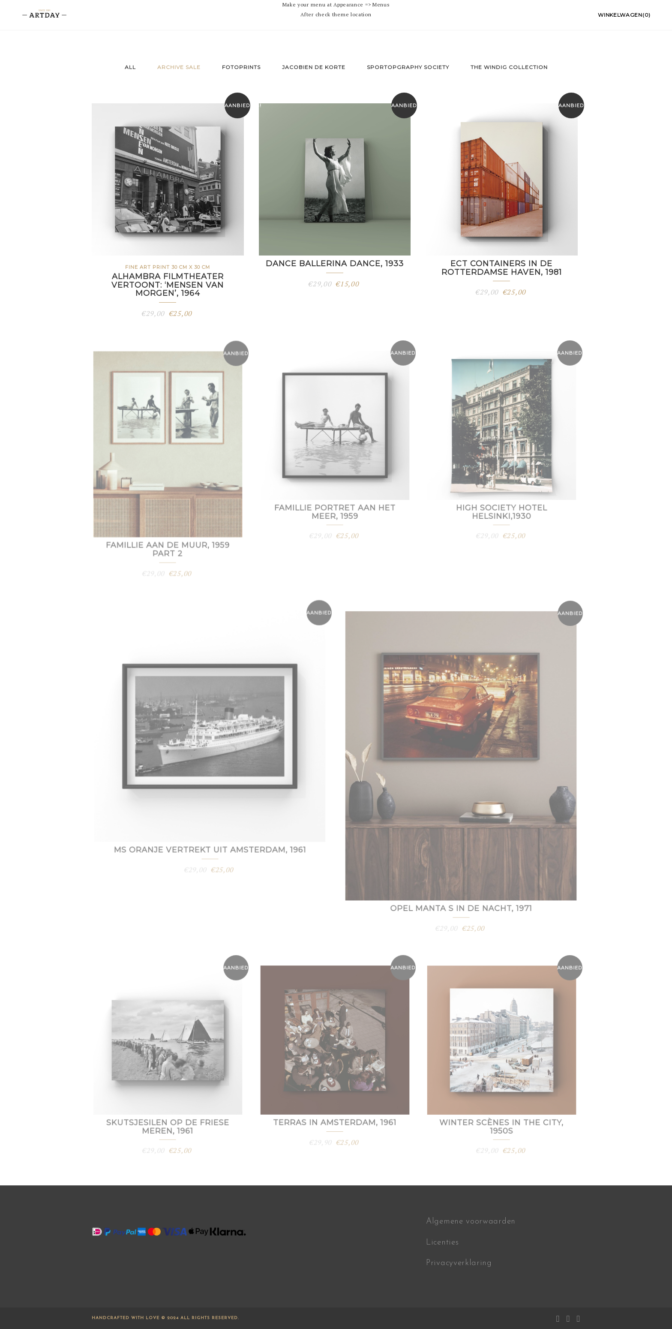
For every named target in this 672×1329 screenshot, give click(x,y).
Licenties (442, 1243)
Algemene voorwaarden (471, 1222)
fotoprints (241, 67)
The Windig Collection (509, 67)
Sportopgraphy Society (408, 67)
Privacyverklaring (459, 1263)
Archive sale (179, 67)
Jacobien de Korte (313, 67)
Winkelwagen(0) (624, 15)
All (130, 67)
